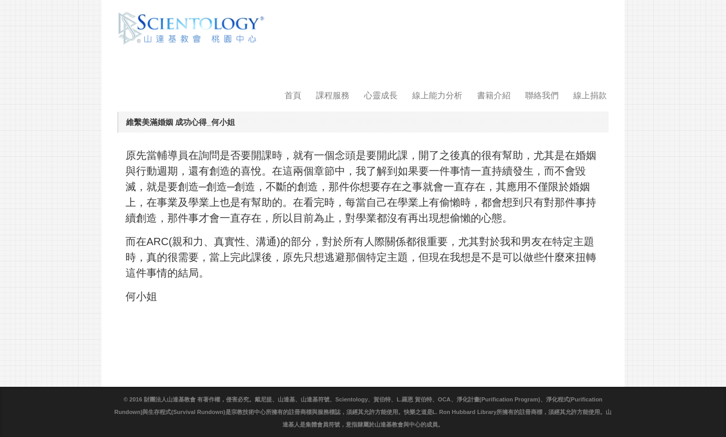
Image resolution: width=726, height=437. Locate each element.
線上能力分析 (437, 95)
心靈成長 (381, 95)
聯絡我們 (542, 95)
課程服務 (332, 95)
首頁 (293, 95)
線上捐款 (590, 95)
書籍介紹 (494, 95)
